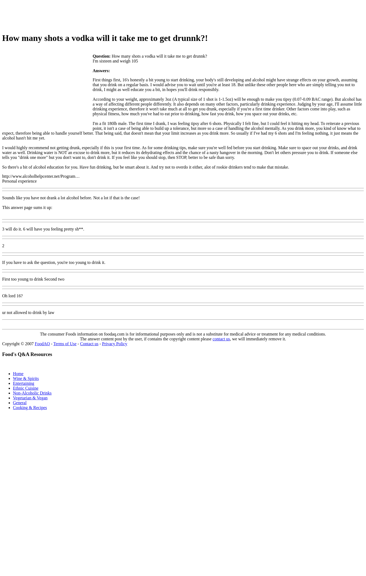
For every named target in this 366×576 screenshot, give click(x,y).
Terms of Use (64, 343)
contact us (221, 339)
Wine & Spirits (26, 378)
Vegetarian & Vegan (30, 398)
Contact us (89, 343)
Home (18, 373)
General (20, 402)
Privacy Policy (114, 343)
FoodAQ (42, 343)
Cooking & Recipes (30, 407)
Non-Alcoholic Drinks (32, 393)
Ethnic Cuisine (26, 388)
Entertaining (23, 383)
